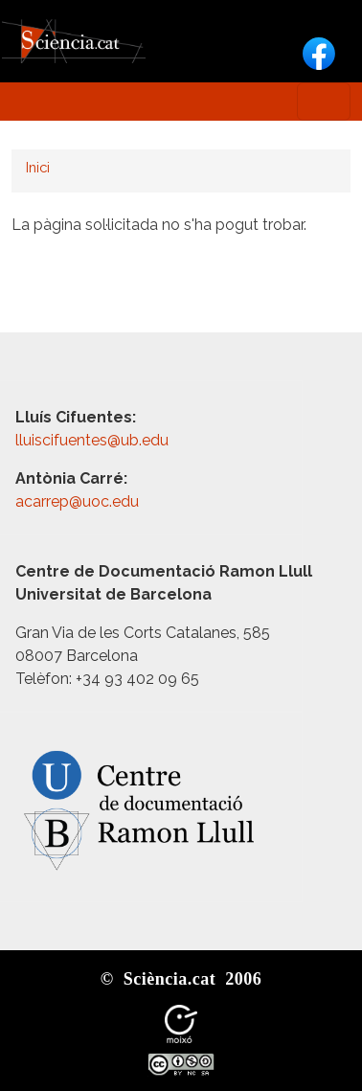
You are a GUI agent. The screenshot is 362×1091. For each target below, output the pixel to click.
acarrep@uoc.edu (77, 501)
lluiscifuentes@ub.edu (93, 440)
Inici (38, 167)
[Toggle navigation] (324, 101)
